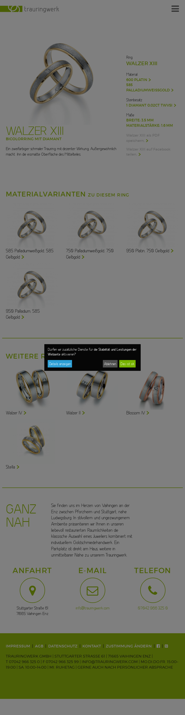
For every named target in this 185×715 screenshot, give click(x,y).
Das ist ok (127, 364)
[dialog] (92, 357)
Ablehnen (110, 364)
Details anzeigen (60, 364)
